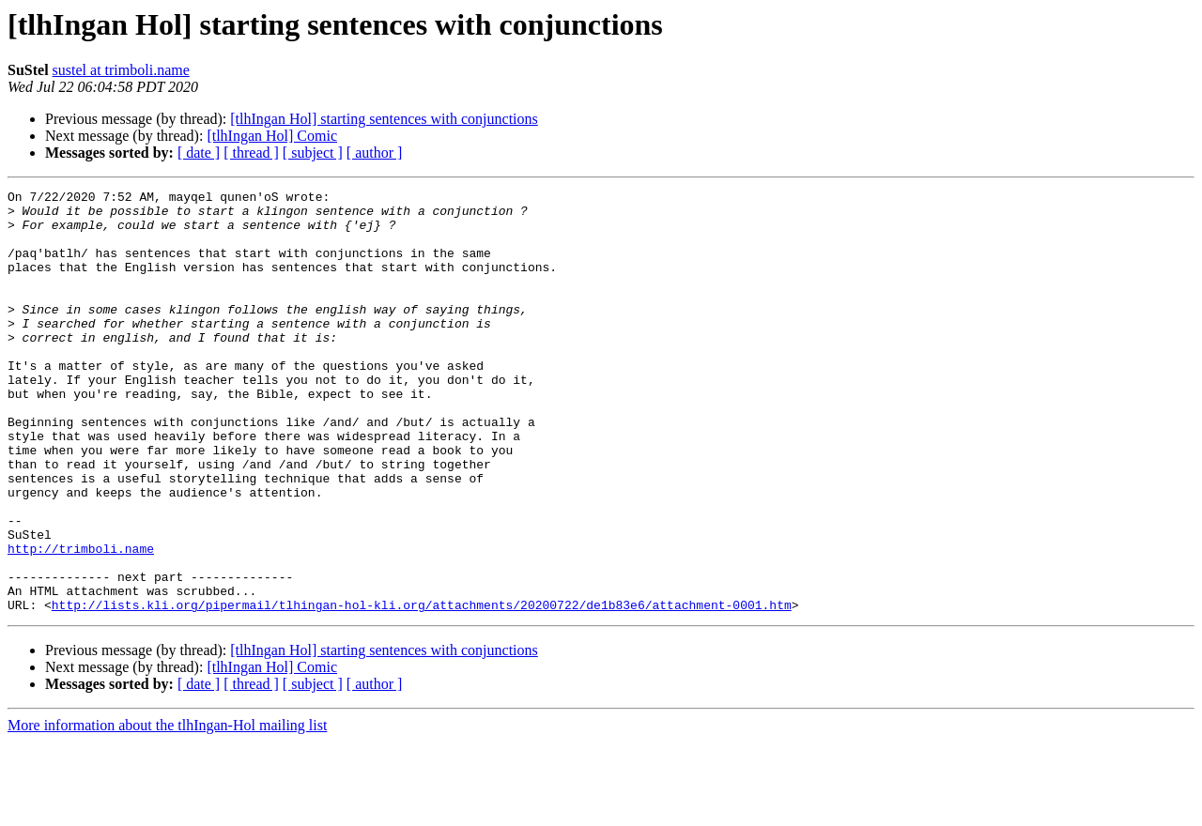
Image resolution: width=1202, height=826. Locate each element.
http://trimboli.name (81, 621)
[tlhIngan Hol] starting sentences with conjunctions (383, 119)
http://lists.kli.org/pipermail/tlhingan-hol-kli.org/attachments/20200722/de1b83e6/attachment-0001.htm (422, 689)
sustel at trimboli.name (121, 70)
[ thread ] (251, 153)
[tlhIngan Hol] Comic (272, 136)
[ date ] (198, 153)
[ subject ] (313, 153)
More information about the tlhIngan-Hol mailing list (167, 810)
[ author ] (375, 153)
